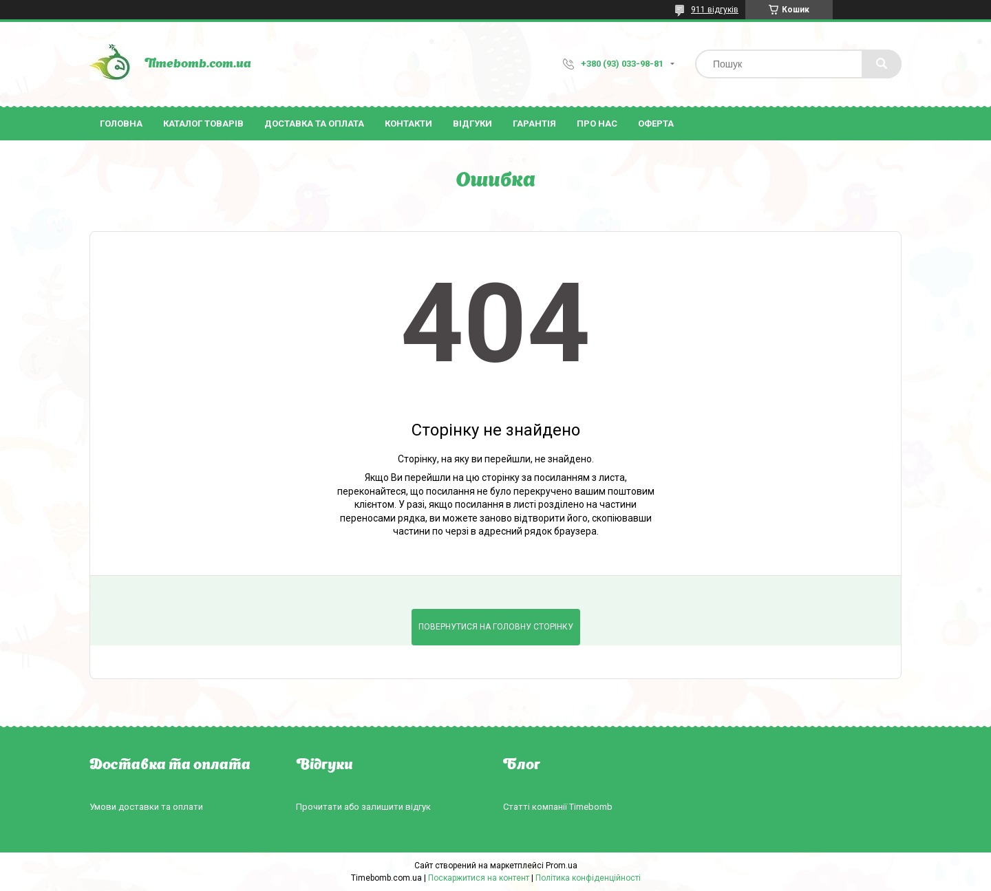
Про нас (597, 123)
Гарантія (534, 123)
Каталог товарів (203, 123)
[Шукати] (882, 64)
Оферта (656, 123)
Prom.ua (561, 865)
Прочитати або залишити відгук (363, 807)
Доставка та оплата (314, 123)
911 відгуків (714, 9)
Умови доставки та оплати (146, 807)
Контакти (408, 123)
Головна (121, 123)
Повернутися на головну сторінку (495, 627)
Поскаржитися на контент (478, 878)
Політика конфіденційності (588, 878)
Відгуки (472, 123)
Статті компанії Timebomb (557, 807)
